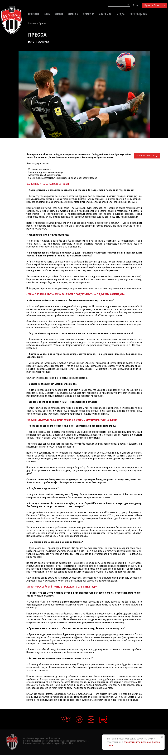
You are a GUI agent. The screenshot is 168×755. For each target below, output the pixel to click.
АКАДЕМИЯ (105, 14)
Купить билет (155, 5)
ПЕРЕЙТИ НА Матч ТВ (147, 156)
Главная (32, 23)
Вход (135, 5)
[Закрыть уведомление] (162, 737)
